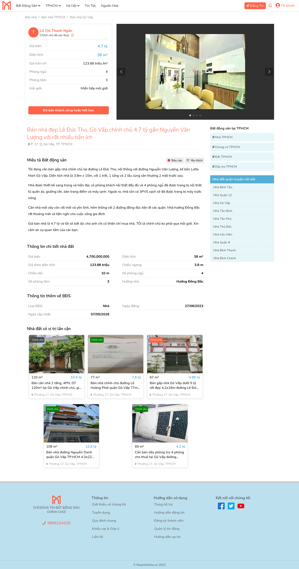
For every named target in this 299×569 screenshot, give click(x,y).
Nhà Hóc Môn (222, 234)
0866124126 (58, 523)
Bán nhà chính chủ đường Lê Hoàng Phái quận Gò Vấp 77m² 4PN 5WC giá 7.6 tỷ (115, 385)
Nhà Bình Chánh (224, 258)
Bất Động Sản (26, 5)
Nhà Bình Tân (222, 187)
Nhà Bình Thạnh (224, 250)
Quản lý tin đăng (167, 528)
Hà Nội (71, 5)
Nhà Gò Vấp (221, 203)
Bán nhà (31, 17)
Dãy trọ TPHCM (226, 166)
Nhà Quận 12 (222, 195)
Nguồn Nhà (109, 5)
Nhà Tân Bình (222, 211)
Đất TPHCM (223, 157)
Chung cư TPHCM (227, 147)
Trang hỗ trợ (163, 504)
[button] (269, 71)
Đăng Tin (257, 5)
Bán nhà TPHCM (53, 17)
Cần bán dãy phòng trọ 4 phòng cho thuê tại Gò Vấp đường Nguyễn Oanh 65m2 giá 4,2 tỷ (159, 454)
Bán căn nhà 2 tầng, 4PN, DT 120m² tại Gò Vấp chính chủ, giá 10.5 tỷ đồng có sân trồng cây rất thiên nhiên (56, 385)
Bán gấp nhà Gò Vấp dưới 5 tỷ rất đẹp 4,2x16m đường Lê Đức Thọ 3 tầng (174, 385)
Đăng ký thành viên (169, 520)
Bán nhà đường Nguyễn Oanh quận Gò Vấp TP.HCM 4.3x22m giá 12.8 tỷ (70, 454)
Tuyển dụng (101, 512)
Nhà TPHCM (224, 137)
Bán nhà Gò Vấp (81, 17)
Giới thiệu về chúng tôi (109, 504)
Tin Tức (90, 5)
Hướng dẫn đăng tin (169, 512)
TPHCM (52, 5)
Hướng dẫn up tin (167, 537)
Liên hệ (97, 537)
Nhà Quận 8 (221, 242)
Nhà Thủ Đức (222, 226)
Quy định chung (104, 520)
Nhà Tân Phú (222, 219)
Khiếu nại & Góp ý (105, 528)
